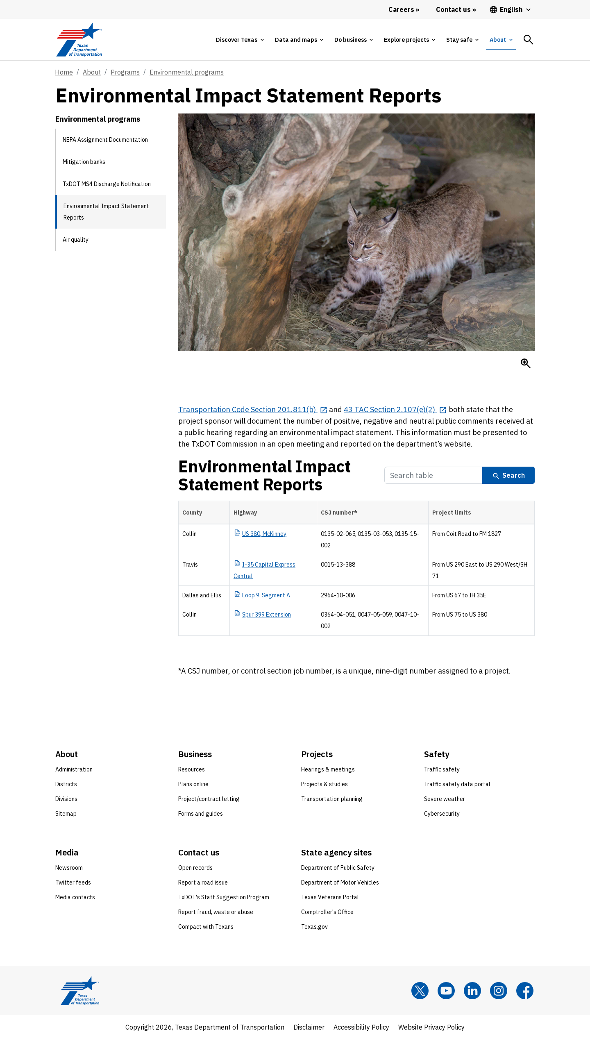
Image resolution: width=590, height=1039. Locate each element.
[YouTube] (446, 990)
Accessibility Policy (361, 1027)
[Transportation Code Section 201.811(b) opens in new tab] (252, 409)
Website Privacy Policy (431, 1027)
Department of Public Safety (337, 867)
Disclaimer (308, 1027)
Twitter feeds (73, 882)
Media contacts (75, 897)
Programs (125, 72)
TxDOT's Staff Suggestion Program (223, 897)
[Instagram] (498, 990)
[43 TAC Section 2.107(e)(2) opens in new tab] (395, 409)
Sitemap (66, 813)
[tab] (239, 40)
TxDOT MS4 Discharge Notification (107, 184)
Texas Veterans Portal (330, 897)
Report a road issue (203, 882)
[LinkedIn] (472, 990)
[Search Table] (433, 475)
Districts (66, 784)
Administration (74, 769)
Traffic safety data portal (457, 784)
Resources (191, 769)
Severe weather (444, 799)
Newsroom (69, 867)
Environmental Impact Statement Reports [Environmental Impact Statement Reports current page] (106, 211)
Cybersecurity (442, 813)
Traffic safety (442, 769)
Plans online (193, 784)
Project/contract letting (209, 799)
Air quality (75, 239)
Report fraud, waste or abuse (215, 912)
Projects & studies (324, 784)
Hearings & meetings (328, 769)
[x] (420, 990)
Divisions (66, 799)
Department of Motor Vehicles (340, 882)
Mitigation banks (84, 162)
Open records (195, 867)
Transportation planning (332, 799)
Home (64, 72)
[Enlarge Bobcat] (526, 363)
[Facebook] (524, 990)
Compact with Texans (206, 926)
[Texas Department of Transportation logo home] (79, 39)
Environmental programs (187, 72)
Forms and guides (200, 813)
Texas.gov (314, 926)
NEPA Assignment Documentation (105, 139)
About (92, 72)
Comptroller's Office (327, 912)
